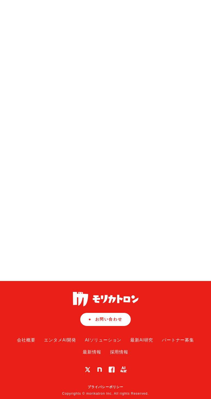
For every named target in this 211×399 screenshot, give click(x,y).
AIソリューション (103, 340)
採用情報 (119, 352)
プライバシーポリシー (106, 387)
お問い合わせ (105, 319)
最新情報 (92, 352)
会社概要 (26, 340)
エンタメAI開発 (60, 340)
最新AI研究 (141, 340)
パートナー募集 (178, 340)
